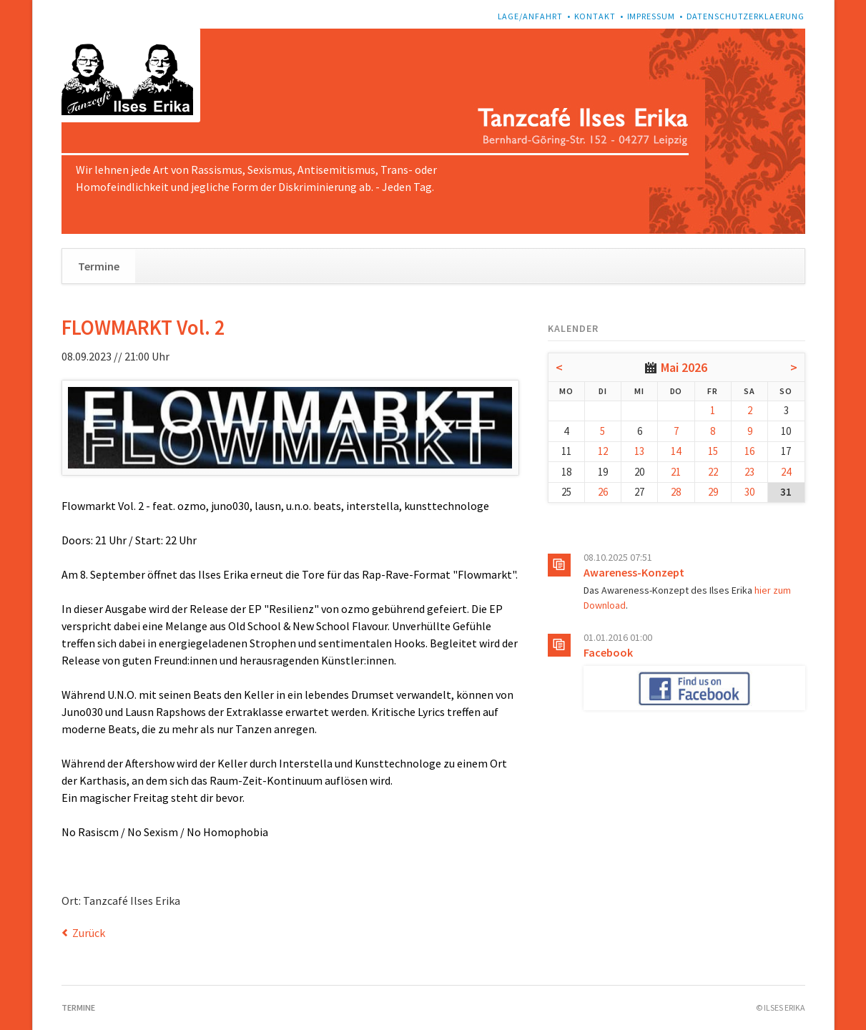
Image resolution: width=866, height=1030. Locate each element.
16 (749, 451)
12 (603, 451)
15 (713, 451)
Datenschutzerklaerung (746, 16)
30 (749, 492)
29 (713, 492)
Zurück (88, 933)
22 (713, 472)
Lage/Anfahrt (531, 16)
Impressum (651, 16)
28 (676, 492)
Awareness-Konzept (634, 572)
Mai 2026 (684, 367)
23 (749, 472)
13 (639, 451)
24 (786, 472)
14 (676, 451)
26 (603, 492)
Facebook (608, 652)
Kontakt (595, 16)
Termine (98, 266)
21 (676, 472)
